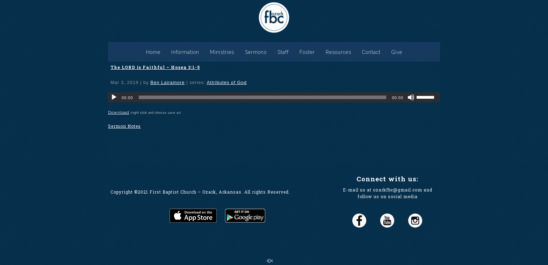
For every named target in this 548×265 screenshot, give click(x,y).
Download (118, 112)
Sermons (256, 52)
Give (396, 52)
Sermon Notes (124, 126)
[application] (274, 97)
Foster (307, 52)
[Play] (113, 97)
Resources (338, 52)
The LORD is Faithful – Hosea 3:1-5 (155, 67)
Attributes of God (227, 82)
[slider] (263, 97)
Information (185, 52)
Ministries (222, 52)
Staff (283, 52)
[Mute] (411, 97)
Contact (371, 52)
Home (153, 52)
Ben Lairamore (167, 82)
